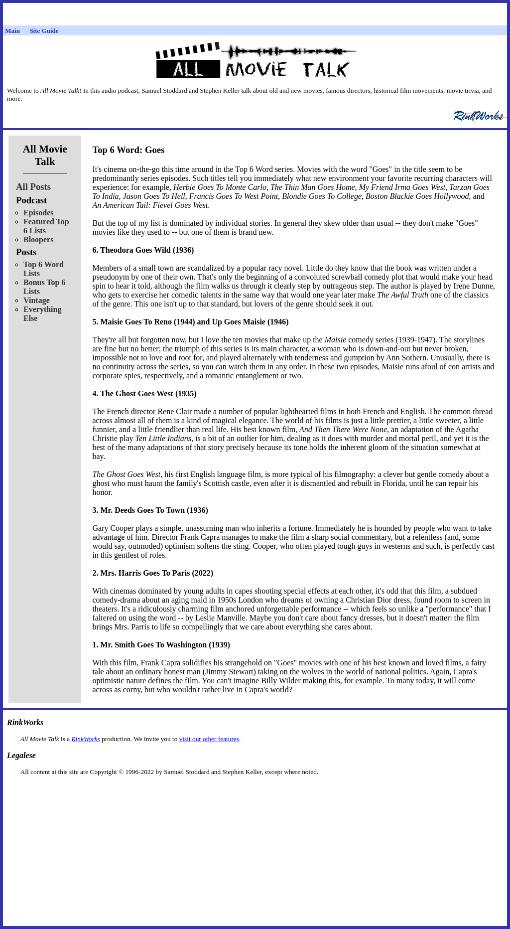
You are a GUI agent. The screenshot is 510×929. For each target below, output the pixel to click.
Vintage (36, 300)
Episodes (38, 212)
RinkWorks (85, 739)
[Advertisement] (255, 791)
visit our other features (209, 739)
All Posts (33, 186)
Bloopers (38, 239)
